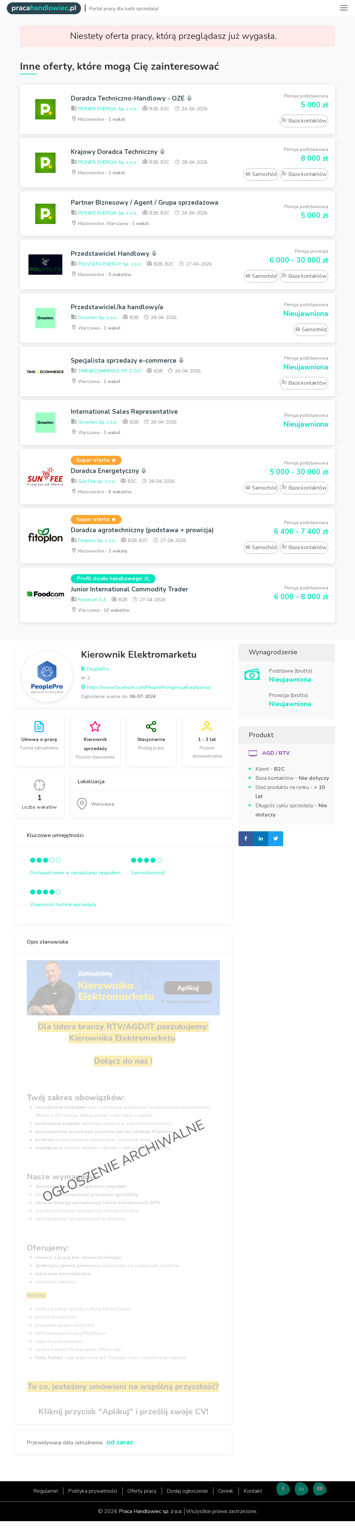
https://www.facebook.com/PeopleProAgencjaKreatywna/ (145, 699)
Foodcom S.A (88, 612)
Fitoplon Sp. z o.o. (93, 552)
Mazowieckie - (99, 119)
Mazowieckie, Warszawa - (112, 233)
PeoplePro (95, 681)
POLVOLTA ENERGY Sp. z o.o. (106, 274)
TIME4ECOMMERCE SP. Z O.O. (106, 381)
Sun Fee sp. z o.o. (93, 492)
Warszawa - (97, 338)
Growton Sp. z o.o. (94, 328)
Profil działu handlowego (113, 590)
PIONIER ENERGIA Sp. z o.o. (104, 109)
